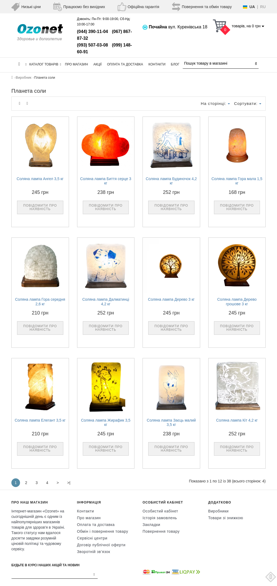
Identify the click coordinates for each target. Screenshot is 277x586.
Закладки (151, 524)
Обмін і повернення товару (102, 531)
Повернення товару (161, 531)
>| (68, 483)
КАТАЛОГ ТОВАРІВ (43, 64)
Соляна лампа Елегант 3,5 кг (40, 420)
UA (252, 7)
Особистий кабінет (160, 511)
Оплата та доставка (125, 64)
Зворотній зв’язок (93, 551)
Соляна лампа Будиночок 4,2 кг (171, 181)
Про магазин (76, 64)
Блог (175, 64)
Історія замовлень (160, 518)
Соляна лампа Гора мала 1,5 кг (237, 181)
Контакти (157, 64)
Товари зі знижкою (225, 518)
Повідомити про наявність (40, 207)
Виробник (23, 77)
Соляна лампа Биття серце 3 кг (105, 181)
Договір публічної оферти (101, 545)
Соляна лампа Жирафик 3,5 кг (105, 422)
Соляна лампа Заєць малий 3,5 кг (171, 422)
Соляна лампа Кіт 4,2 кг (237, 420)
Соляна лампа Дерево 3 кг (171, 299)
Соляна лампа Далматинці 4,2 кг (105, 301)
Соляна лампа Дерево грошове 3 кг (237, 301)
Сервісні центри (92, 538)
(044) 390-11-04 (92, 31)
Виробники (218, 511)
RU (263, 7)
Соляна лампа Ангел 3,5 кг (40, 179)
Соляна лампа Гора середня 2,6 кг (40, 301)
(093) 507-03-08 (92, 45)
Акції (97, 64)
